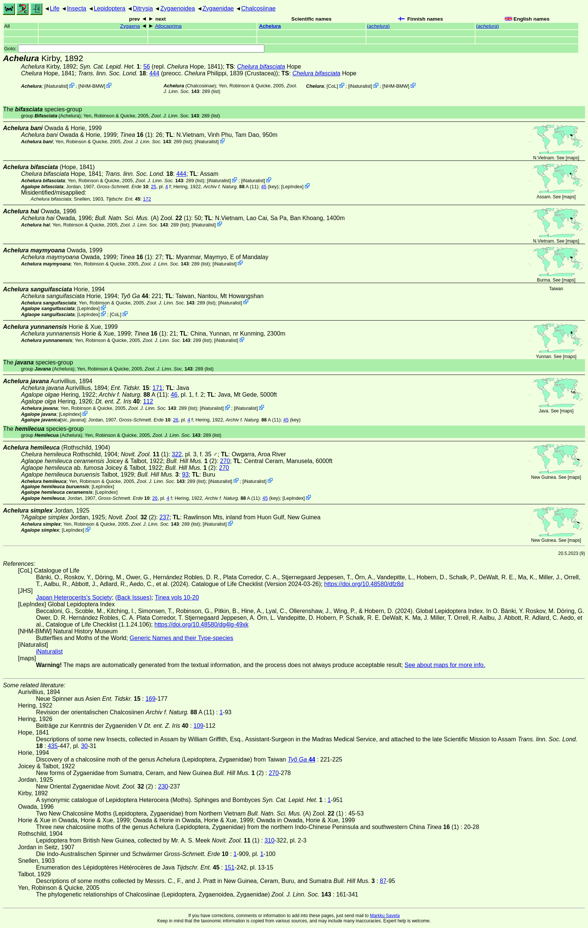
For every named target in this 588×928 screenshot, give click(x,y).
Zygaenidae (218, 8)
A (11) (231, 186)
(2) (191, 461)
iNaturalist (56, 86)
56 (146, 66)
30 (84, 746)
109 (199, 726)
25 (153, 186)
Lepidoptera (110, 8)
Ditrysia (143, 8)
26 (175, 420)
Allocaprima (168, 26)
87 (383, 881)
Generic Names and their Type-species (181, 638)
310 (269, 840)
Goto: (134, 48)
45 (263, 186)
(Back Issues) (133, 597)
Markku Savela (384, 915)
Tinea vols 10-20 (177, 597)
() (378, 26)
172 (147, 199)
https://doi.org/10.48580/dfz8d (364, 584)
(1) (136, 135)
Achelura (270, 26)
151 (230, 867)
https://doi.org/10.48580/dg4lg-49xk (201, 624)
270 (225, 461)
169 (151, 699)
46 (174, 394)
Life (55, 8)
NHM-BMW (92, 86)
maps (572, 157)
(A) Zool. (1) (143, 218)
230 (163, 786)
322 (177, 454)
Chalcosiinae (258, 8)
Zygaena (130, 26)
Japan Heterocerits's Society (74, 597)
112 (148, 401)
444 (154, 73)
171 (158, 388)
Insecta (76, 8)
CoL (332, 86)
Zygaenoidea (177, 8)
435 (53, 746)
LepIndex (292, 186)
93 (185, 474)
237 (164, 517)
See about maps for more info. (445, 665)
